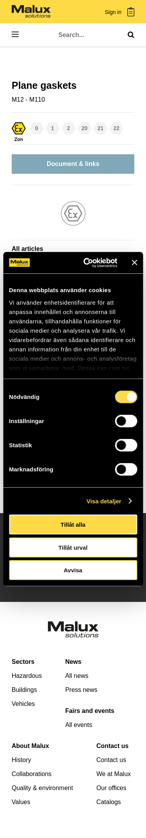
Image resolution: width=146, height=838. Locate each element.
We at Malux (113, 774)
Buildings (24, 689)
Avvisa (73, 570)
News (73, 661)
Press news (81, 689)
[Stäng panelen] (134, 262)
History (21, 760)
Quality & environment (42, 788)
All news (76, 675)
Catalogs (108, 802)
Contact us (112, 746)
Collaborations (31, 774)
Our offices (111, 788)
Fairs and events (89, 710)
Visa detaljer (103, 501)
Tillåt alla (73, 524)
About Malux (30, 746)
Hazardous (27, 675)
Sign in (113, 12)
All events (78, 725)
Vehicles (23, 703)
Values (21, 802)
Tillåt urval (73, 547)
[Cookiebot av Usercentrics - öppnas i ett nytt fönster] (87, 263)
